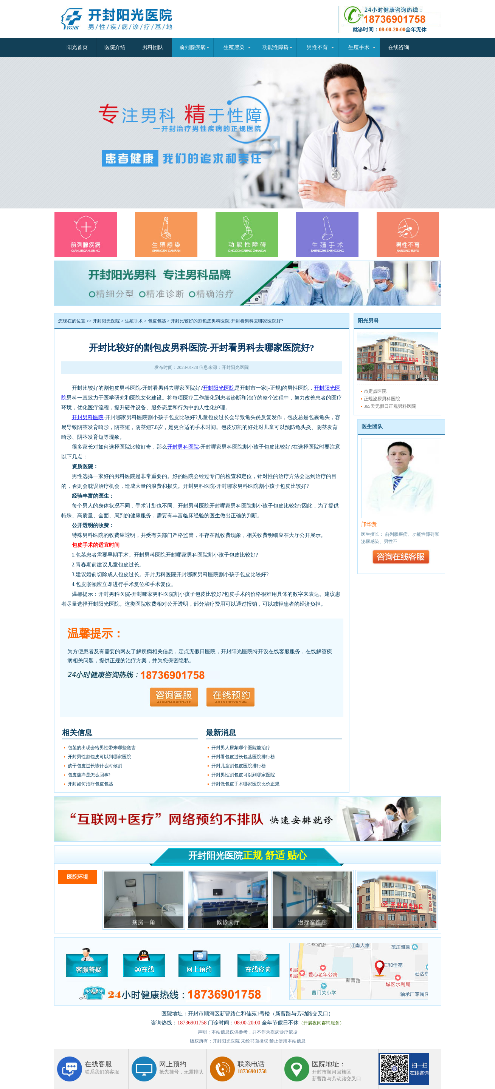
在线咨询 (398, 47)
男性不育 (317, 47)
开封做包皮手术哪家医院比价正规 (245, 784)
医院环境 (77, 877)
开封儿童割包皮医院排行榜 (238, 765)
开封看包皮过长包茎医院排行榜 (243, 756)
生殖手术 (358, 47)
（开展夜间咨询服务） (321, 1023)
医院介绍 (115, 47)
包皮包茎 (157, 321)
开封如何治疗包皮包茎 (90, 784)
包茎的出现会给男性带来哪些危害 (102, 747)
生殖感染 (234, 47)
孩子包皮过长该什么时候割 (95, 765)
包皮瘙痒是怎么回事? (89, 774)
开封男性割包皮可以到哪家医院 (99, 756)
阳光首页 (77, 47)
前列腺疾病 (192, 47)
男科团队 (152, 47)
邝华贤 (369, 524)
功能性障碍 (275, 47)
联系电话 (252, 1067)
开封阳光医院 (106, 321)
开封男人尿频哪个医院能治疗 (240, 747)
